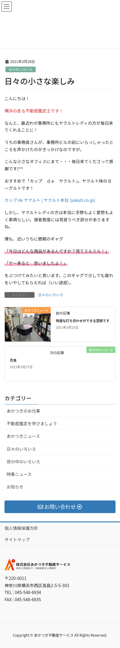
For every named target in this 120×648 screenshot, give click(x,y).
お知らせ (15, 487)
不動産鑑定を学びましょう (32, 423)
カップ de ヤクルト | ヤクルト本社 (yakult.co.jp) (49, 200)
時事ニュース (19, 474)
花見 (13, 360)
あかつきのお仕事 (23, 411)
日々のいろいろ (20, 69)
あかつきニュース (23, 436)
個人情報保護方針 (21, 528)
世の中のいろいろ (23, 461)
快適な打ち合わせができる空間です (83, 320)
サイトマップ (17, 539)
